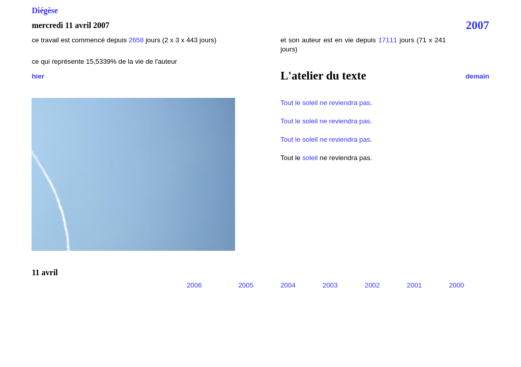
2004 (288, 285)
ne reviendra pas (345, 103)
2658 (136, 40)
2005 (245, 285)
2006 (194, 285)
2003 (330, 285)
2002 (372, 285)
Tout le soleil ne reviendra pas (325, 121)
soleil (309, 158)
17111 (387, 40)
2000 (456, 285)
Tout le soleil (298, 103)
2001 (414, 285)
